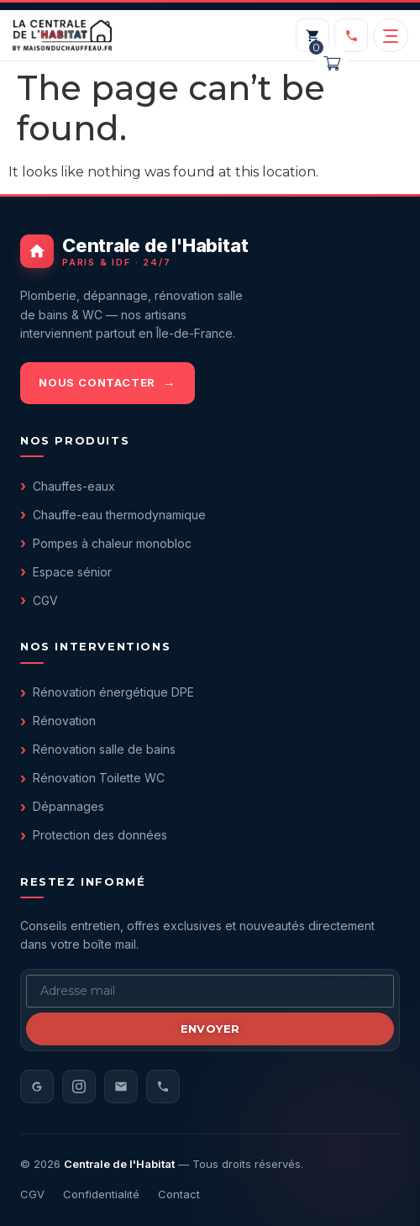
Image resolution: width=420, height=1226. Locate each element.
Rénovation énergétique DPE (113, 692)
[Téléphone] (163, 1086)
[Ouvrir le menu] (390, 35)
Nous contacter (97, 382)
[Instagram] (79, 1086)
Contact (179, 1194)
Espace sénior (72, 572)
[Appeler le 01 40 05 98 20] (351, 35)
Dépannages (68, 806)
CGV (45, 600)
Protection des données (100, 835)
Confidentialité (101, 1194)
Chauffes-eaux (74, 486)
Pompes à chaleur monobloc (112, 543)
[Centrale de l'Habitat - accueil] (210, 251)
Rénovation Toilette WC (99, 778)
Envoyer (210, 1028)
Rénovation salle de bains (104, 749)
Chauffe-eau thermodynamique (119, 515)
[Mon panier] (312, 35)
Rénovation (64, 720)
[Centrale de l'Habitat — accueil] (62, 35)
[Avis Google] (37, 1086)
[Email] (121, 1086)
